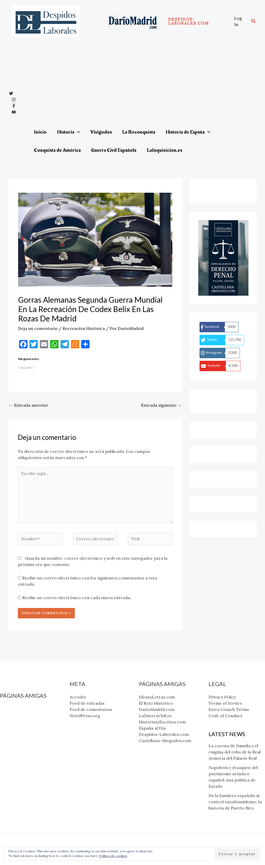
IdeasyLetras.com (18, 708)
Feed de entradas (87, 703)
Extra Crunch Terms (229, 709)
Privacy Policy (222, 697)
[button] (198, 21)
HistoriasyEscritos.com (23, 733)
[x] (11, 93)
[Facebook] (14, 106)
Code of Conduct (225, 715)
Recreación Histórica (84, 328)
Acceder (78, 697)
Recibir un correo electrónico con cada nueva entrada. (76, 597)
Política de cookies (113, 856)
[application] (77, 132)
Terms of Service (225, 703)
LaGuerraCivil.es (16, 727)
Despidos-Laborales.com (25, 746)
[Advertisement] (140, 84)
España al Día (13, 739)
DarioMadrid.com (17, 721)
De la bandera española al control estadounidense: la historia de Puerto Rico (235, 802)
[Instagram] (14, 100)
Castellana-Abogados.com (26, 752)
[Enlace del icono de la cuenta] (240, 21)
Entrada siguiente (161, 405)
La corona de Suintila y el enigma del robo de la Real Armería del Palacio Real (235, 752)
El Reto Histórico (17, 714)
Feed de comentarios (91, 709)
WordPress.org (85, 715)
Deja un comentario (38, 328)
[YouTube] (14, 112)
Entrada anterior (28, 405)
